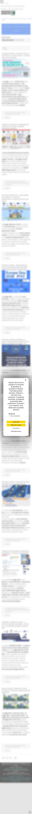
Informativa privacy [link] (16, 431)
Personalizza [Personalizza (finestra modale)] (16, 428)
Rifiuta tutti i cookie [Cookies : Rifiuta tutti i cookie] (16, 425)
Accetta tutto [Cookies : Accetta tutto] (16, 422)
